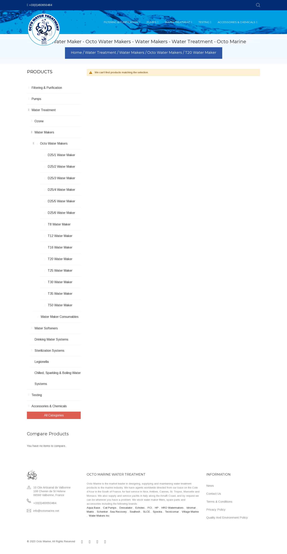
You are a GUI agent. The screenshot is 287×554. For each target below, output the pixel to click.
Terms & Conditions (219, 501)
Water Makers (132, 53)
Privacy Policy (216, 509)
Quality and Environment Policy (227, 517)
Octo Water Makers (165, 53)
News (210, 485)
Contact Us (213, 493)
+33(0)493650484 (40, 5)
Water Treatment (101, 53)
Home (77, 53)
